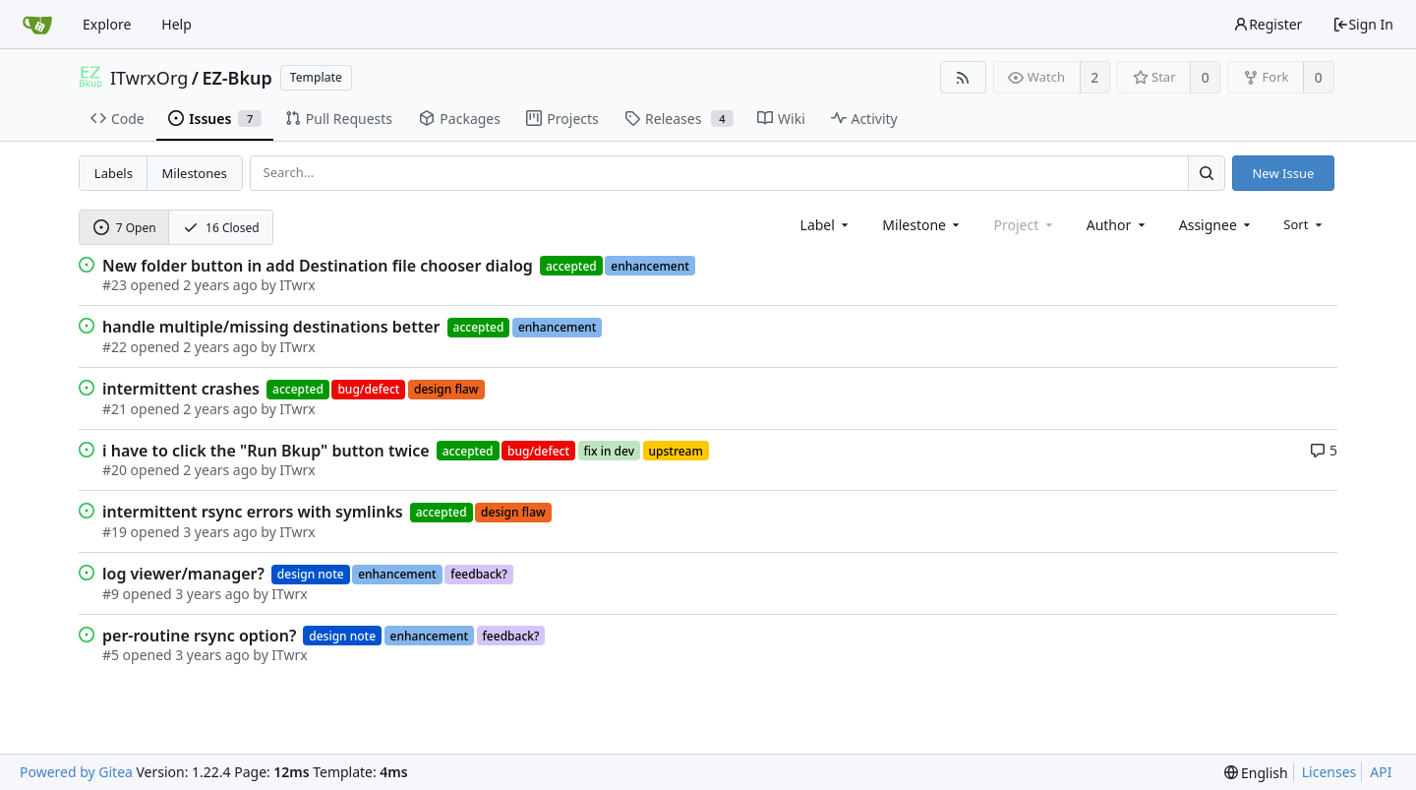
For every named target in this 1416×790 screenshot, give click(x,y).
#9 (110, 593)
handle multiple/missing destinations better (271, 326)
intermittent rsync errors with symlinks (252, 511)
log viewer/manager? (183, 573)
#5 (110, 654)
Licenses (1329, 771)
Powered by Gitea (76, 771)
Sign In (1362, 24)
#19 (114, 531)
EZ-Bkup (236, 78)
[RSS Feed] (963, 77)
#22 (114, 346)
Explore (107, 24)
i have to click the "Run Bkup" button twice (266, 450)
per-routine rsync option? (199, 635)
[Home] (37, 24)
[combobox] (826, 225)
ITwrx (297, 284)
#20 (114, 469)
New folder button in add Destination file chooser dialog (317, 265)
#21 (114, 408)
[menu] (1304, 224)
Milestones (194, 173)
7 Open (124, 227)
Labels (113, 173)
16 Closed (221, 227)
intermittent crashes (181, 388)
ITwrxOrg (149, 78)
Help (176, 24)
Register (1267, 24)
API (1380, 771)
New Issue (1283, 173)
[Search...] (1206, 172)
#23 (114, 284)
